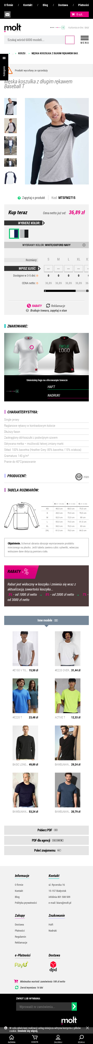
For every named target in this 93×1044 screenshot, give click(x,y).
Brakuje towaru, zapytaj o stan (48, 310)
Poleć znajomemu (44, 850)
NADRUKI (54, 395)
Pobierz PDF (44, 830)
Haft (51, 924)
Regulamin (20, 936)
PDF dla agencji (41, 840)
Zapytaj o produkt (33, 197)
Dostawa (63, 5)
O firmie (8, 5)
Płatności (83, 5)
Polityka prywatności (26, 903)
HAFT (51, 386)
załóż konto (36, 14)
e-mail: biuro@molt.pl (60, 903)
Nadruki (53, 930)
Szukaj (70, 40)
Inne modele (44, 620)
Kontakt (27, 5)
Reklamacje (21, 942)
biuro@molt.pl (7, 14)
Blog (45, 5)
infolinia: (17, 14)
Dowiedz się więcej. (28, 1031)
